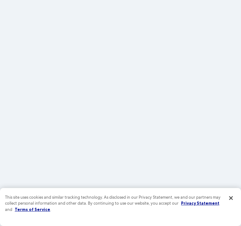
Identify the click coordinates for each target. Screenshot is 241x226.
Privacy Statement (200, 203)
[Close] (231, 198)
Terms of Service (32, 209)
